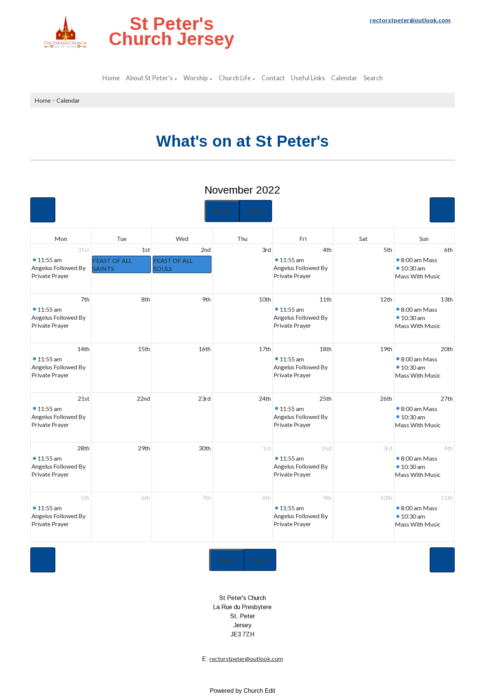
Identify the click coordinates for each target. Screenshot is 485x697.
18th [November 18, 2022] (325, 348)
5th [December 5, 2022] (85, 497)
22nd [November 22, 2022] (143, 398)
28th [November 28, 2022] (83, 448)
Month (222, 210)
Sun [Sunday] (424, 238)
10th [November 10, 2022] (265, 299)
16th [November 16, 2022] (205, 348)
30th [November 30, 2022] (205, 448)
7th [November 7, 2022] (85, 299)
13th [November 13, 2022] (447, 299)
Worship (195, 78)
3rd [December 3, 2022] (387, 448)
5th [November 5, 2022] (387, 249)
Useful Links (308, 78)
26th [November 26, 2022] (386, 398)
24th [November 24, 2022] (265, 398)
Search (373, 78)
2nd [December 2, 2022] (327, 448)
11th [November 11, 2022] (325, 299)
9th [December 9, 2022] (327, 497)
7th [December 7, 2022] (206, 497)
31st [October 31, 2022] (83, 249)
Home (111, 78)
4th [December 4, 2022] (448, 448)
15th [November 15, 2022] (144, 348)
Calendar (344, 78)
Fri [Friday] (303, 238)
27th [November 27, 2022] (447, 398)
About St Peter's (149, 78)
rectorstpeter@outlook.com (246, 658)
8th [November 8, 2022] (145, 299)
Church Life (235, 78)
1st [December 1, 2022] (267, 448)
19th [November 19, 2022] (386, 348)
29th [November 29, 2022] (144, 448)
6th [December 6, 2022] (145, 497)
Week (255, 210)
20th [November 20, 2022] (447, 348)
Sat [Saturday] (363, 238)
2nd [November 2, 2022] (206, 249)
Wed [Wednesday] (182, 238)
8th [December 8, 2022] (266, 497)
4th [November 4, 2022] (327, 249)
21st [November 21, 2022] (83, 398)
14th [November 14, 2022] (83, 348)
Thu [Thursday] (242, 238)
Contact (273, 78)
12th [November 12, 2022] (386, 299)
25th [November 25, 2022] (325, 398)
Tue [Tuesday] (122, 238)
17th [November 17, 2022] (265, 348)
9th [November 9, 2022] (206, 299)
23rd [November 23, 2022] (204, 398)
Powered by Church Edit (242, 691)
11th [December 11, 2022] (447, 497)
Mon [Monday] (61, 238)
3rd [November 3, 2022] (266, 249)
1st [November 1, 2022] (146, 249)
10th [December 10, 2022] (386, 497)
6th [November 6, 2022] (448, 249)
